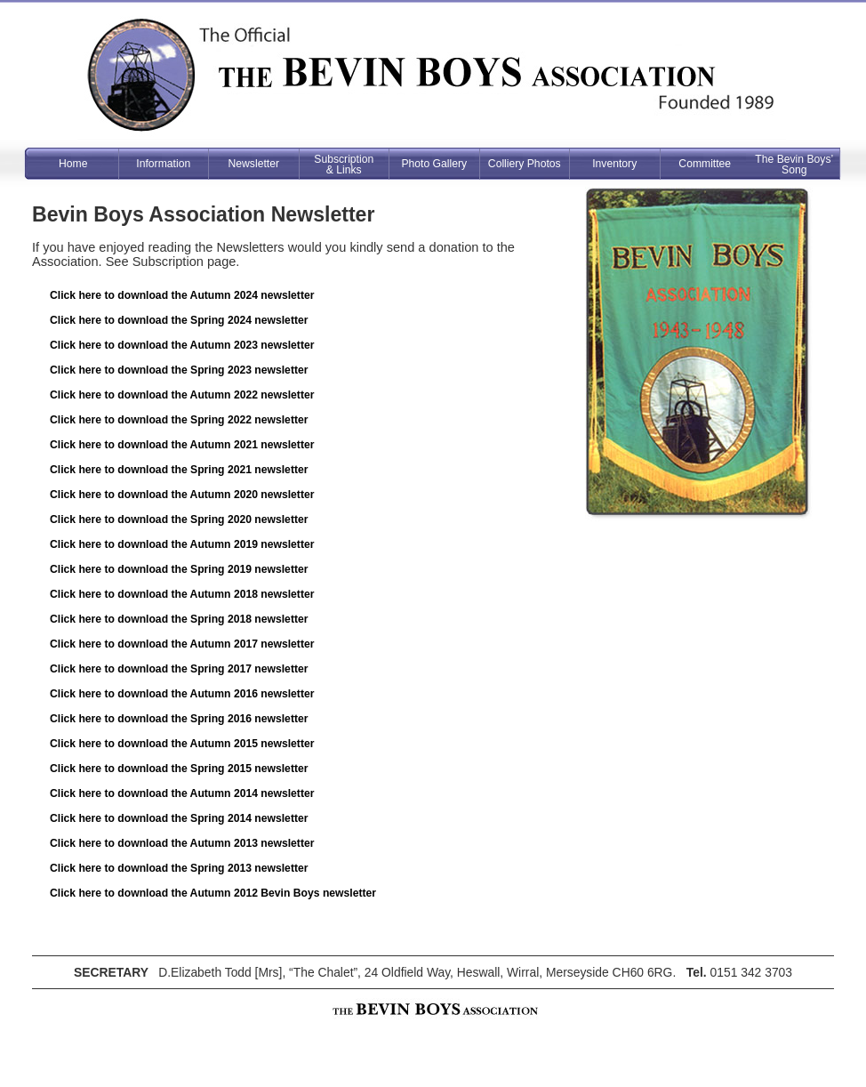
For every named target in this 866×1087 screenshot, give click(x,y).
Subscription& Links (343, 164)
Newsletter (254, 163)
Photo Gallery (434, 163)
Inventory (614, 163)
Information (163, 163)
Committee (704, 163)
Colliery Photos (524, 163)
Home (73, 163)
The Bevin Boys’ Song (794, 164)
